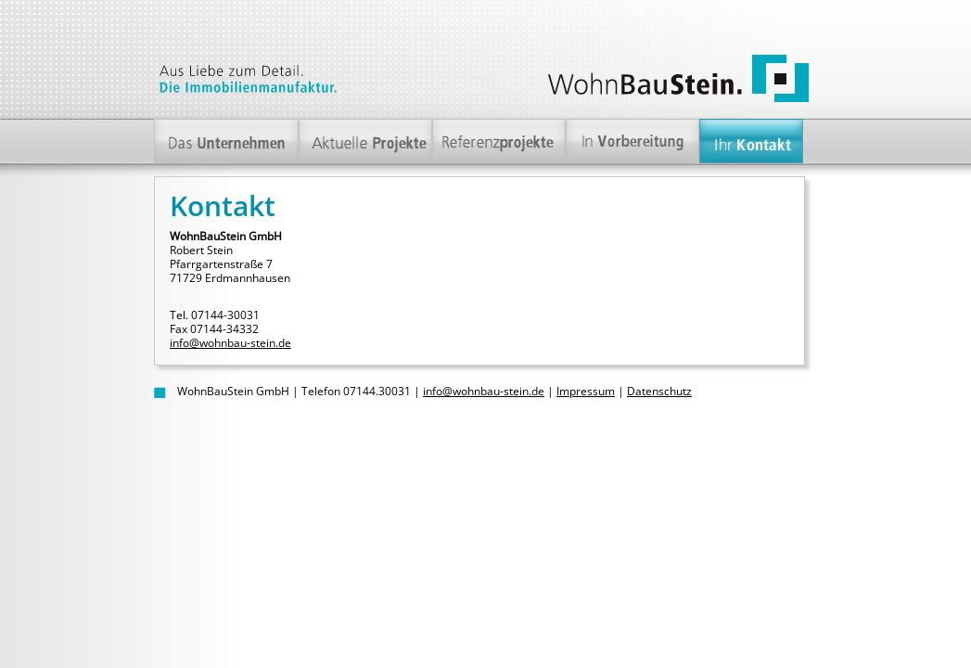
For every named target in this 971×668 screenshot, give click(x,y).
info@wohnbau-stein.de (230, 343)
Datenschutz (659, 391)
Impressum (585, 391)
